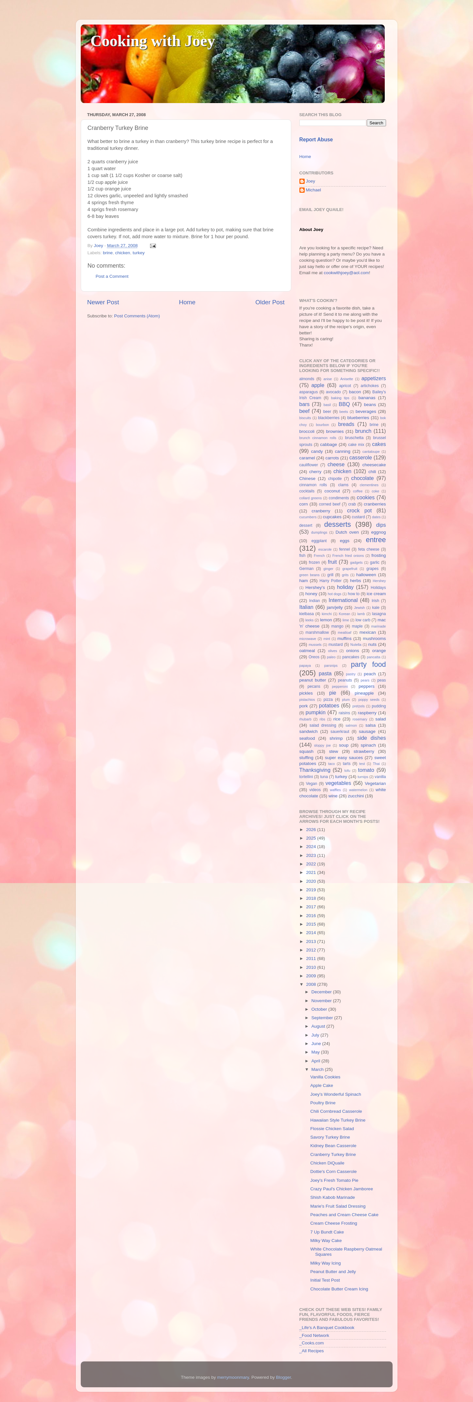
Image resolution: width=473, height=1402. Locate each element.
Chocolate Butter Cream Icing (339, 1289)
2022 (311, 863)
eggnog (378, 532)
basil (327, 405)
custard (358, 517)
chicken (122, 252)
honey (311, 593)
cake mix (356, 444)
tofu (347, 770)
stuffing (306, 757)
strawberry (364, 751)
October (320, 1009)
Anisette (346, 379)
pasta (325, 673)
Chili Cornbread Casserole (336, 1111)
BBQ (344, 404)
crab (352, 504)
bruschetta (354, 437)
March (318, 1069)
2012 (311, 950)
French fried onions (348, 556)
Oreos (314, 657)
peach (370, 673)
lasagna (379, 614)
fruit (332, 562)
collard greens (310, 498)
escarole (325, 549)
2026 (311, 829)
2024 (311, 846)
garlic (375, 562)
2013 (311, 941)
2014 (311, 932)
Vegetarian (375, 783)
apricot (345, 385)
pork (303, 705)
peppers (367, 686)
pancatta (373, 657)
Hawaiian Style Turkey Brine (337, 1120)
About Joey (311, 229)
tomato (366, 770)
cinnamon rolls (313, 485)
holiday (345, 587)
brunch (363, 431)
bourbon (322, 425)
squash (306, 751)
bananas (367, 397)
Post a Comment (112, 276)
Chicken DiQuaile (327, 1163)
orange (379, 650)
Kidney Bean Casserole (333, 1145)
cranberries (375, 504)
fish (302, 555)
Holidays (378, 587)
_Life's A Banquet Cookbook (326, 1327)
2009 (311, 975)
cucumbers (308, 517)
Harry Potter (330, 580)
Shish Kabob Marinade (332, 1197)
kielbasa (306, 614)
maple (357, 626)
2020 (311, 881)
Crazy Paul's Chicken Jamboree (341, 1188)
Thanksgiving (314, 770)
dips (381, 525)
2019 (311, 889)
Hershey (379, 581)
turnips (363, 777)
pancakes (350, 657)
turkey (139, 252)
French (319, 556)
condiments (339, 498)
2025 (311, 838)
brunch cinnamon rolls (317, 438)
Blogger (283, 1377)
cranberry (321, 510)
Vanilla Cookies (325, 1076)
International (343, 600)
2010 (311, 967)
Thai (376, 764)
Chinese (307, 478)
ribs (322, 719)
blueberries (358, 417)
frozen (314, 562)
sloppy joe (322, 745)
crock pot (359, 510)
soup (343, 745)
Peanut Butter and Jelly (333, 1271)
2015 (311, 924)
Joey (310, 181)
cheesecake (374, 464)
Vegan (311, 783)
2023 (311, 855)
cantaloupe (371, 451)
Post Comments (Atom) (137, 315)
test (362, 764)
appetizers (374, 378)
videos (315, 790)
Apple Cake (321, 1085)
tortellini (306, 776)
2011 (311, 958)
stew (333, 751)
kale (375, 607)
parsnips (331, 665)
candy (317, 451)
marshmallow (317, 632)
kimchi (327, 614)
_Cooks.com (311, 1342)
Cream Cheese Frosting (333, 1223)
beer (327, 411)
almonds (306, 379)
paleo (331, 657)
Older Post (269, 302)
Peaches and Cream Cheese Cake (344, 1214)
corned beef (329, 504)
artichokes (370, 385)
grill (330, 575)
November (322, 1000)
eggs (344, 540)
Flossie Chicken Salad (332, 1128)
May (316, 1052)
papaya (305, 665)
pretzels (358, 706)
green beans (309, 575)
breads (346, 424)
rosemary (360, 719)
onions (352, 650)
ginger (328, 569)
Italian (306, 607)
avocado (333, 392)
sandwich (308, 731)
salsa (370, 725)
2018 (311, 898)
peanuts (345, 680)
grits (345, 575)
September (323, 1017)
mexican (368, 632)
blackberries (328, 418)
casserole (360, 457)
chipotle (335, 478)
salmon (351, 725)
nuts (372, 644)
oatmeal (307, 650)
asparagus (308, 392)
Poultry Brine (322, 1102)
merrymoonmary (233, 1377)
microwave (307, 639)
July (316, 1035)
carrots (332, 457)
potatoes (329, 705)
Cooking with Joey (153, 40)
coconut (332, 490)
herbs (355, 580)
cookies (366, 497)
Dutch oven (347, 532)
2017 (311, 906)
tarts (347, 763)
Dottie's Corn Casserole (333, 1171)
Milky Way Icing (325, 1263)
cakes (379, 444)
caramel (307, 457)
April (317, 1060)
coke (375, 491)
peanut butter (312, 680)
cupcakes (332, 516)
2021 (311, 872)
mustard (336, 644)
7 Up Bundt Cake (327, 1232)
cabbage (328, 444)
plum (346, 699)
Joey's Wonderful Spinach (335, 1094)
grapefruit (349, 569)
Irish (375, 600)
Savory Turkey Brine (330, 1137)
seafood (307, 738)
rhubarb (305, 719)
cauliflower (308, 465)
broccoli (307, 431)
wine (333, 795)
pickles (306, 693)
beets (343, 412)
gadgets (356, 562)
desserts (337, 524)
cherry (315, 471)
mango (337, 626)
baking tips (340, 398)
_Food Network (314, 1335)
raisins (344, 713)
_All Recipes (311, 1350)
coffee (358, 491)
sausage (367, 731)
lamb (361, 614)
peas (381, 680)
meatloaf (344, 632)
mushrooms (374, 638)
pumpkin (316, 712)
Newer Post (103, 302)
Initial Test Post (325, 1280)
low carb (362, 620)
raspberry (367, 712)
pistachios (307, 699)
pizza (328, 699)
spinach (368, 745)
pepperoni (340, 686)
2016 (311, 915)
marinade (378, 626)
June (317, 1043)
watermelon (358, 790)
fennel (344, 549)
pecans (314, 686)
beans (370, 404)
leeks (309, 620)
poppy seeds (369, 699)
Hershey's (315, 587)
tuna (324, 776)
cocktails (307, 491)
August (319, 1026)
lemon (326, 619)
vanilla (380, 776)
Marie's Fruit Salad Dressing (337, 1206)
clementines (369, 485)
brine (108, 252)
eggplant (319, 541)
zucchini (356, 795)
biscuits (305, 418)
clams (343, 485)
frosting (378, 555)
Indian (314, 600)
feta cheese (369, 549)
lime (346, 620)
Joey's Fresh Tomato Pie (334, 1180)
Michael (313, 189)
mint (326, 639)
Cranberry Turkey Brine (333, 1154)
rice (337, 719)
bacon (355, 391)
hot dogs (335, 594)
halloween (366, 574)
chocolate (362, 478)
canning (342, 451)
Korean (344, 614)
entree (376, 540)
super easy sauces (344, 757)
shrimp (336, 738)
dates (376, 517)
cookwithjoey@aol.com (346, 272)
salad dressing (323, 725)
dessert (306, 525)
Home (187, 302)
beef (304, 411)
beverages (366, 411)
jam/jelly (335, 607)
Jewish (359, 608)
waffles (335, 790)
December (322, 991)
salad (380, 719)
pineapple (364, 693)
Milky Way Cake (326, 1240)
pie (332, 693)
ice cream (376, 593)
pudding (379, 706)
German (306, 568)
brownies (335, 431)
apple (318, 385)
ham (303, 580)
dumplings (319, 532)
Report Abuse (316, 139)
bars (304, 404)
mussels (315, 645)
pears (365, 680)
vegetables (338, 783)
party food (368, 664)
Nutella (356, 645)
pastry (350, 674)
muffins (344, 638)
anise (328, 379)
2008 (311, 984)
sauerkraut (339, 731)
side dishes (371, 738)
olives (332, 651)
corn (303, 504)
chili (372, 471)
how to (354, 594)
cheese (336, 464)
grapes (372, 568)
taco (331, 764)
